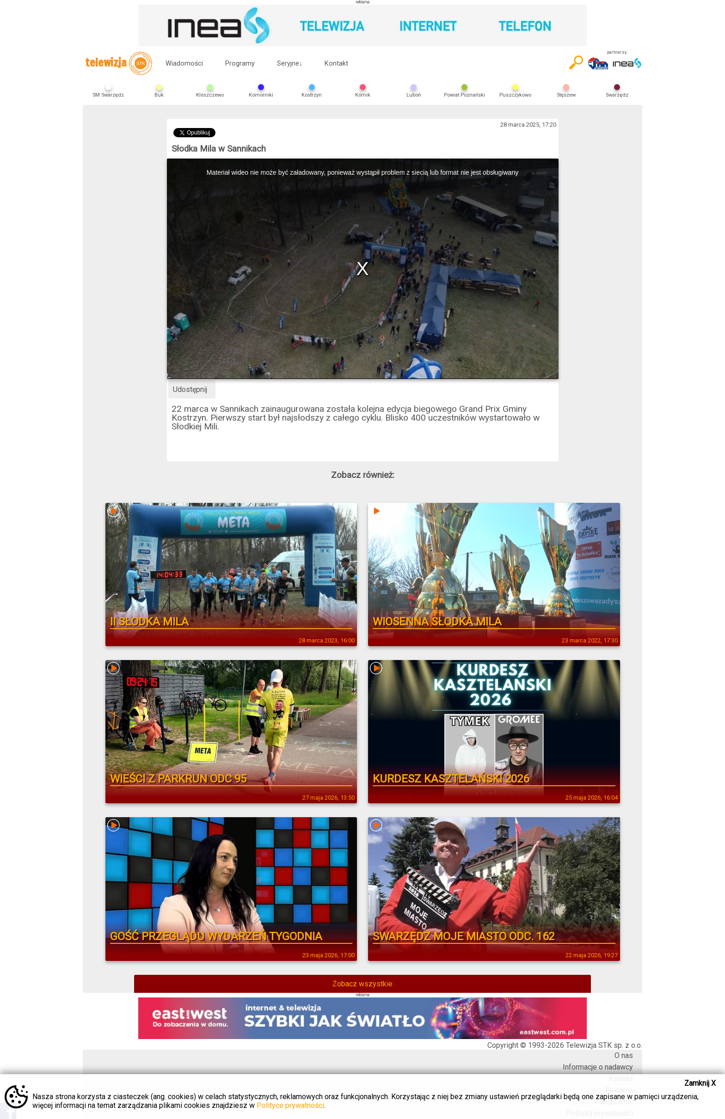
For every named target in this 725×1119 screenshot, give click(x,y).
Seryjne (289, 63)
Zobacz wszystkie (362, 983)
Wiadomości (184, 63)
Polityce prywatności (290, 1105)
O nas (623, 1055)
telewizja (118, 63)
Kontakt (336, 63)
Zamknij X (700, 1083)
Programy (240, 63)
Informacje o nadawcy (598, 1067)
